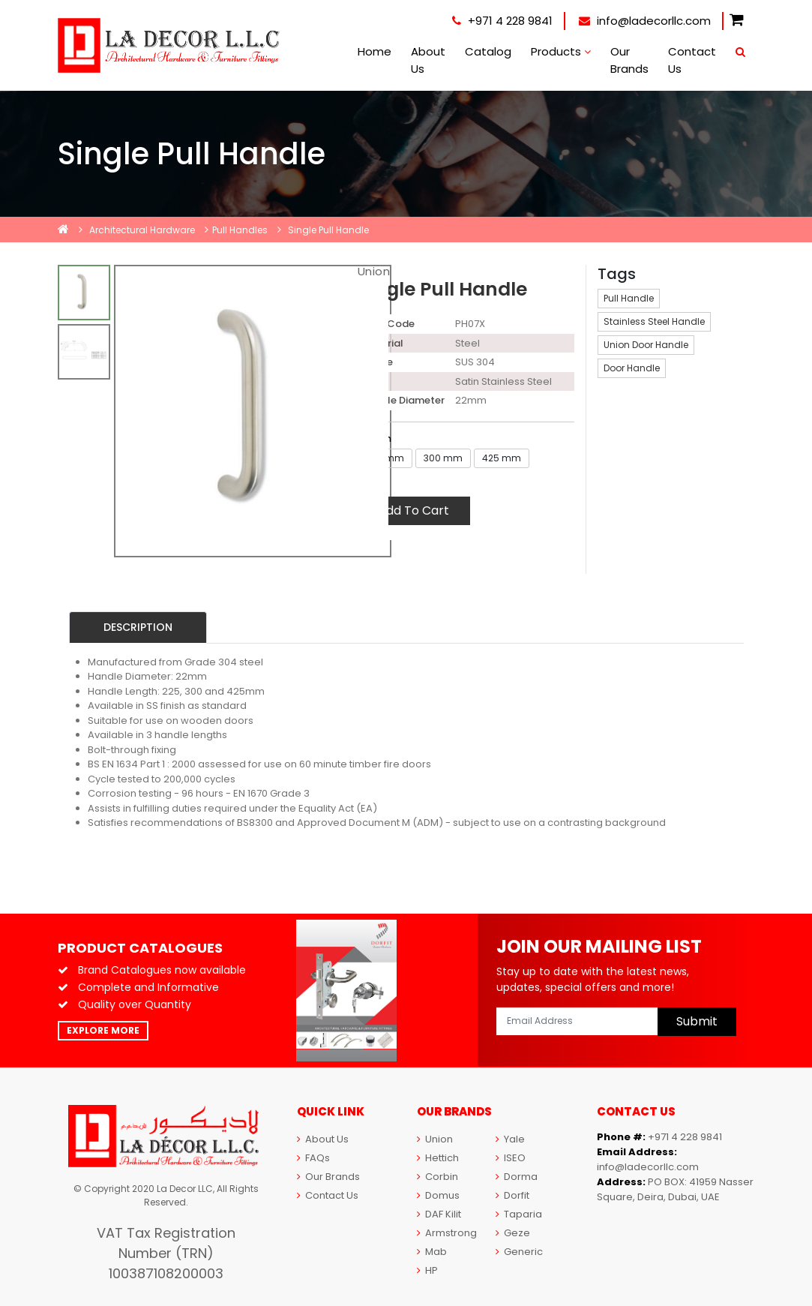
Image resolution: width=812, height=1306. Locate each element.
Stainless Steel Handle (654, 321)
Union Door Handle (646, 344)
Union (435, 1139)
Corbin (437, 1176)
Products (561, 51)
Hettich (438, 1158)
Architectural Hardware (142, 230)
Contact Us (692, 60)
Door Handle (632, 368)
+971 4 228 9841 (502, 21)
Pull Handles (240, 230)
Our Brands (629, 60)
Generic (519, 1251)
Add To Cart (413, 510)
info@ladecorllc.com (645, 21)
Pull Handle (629, 298)
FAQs (313, 1158)
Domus (438, 1195)
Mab (432, 1251)
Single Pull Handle (328, 230)
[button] (737, 21)
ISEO (511, 1158)
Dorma (517, 1176)
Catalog (488, 51)
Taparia (519, 1214)
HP (427, 1270)
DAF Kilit (439, 1214)
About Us (428, 60)
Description (137, 627)
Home (374, 51)
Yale (510, 1139)
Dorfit (512, 1195)
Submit (697, 1021)
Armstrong (447, 1233)
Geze (513, 1233)
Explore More (103, 1030)
